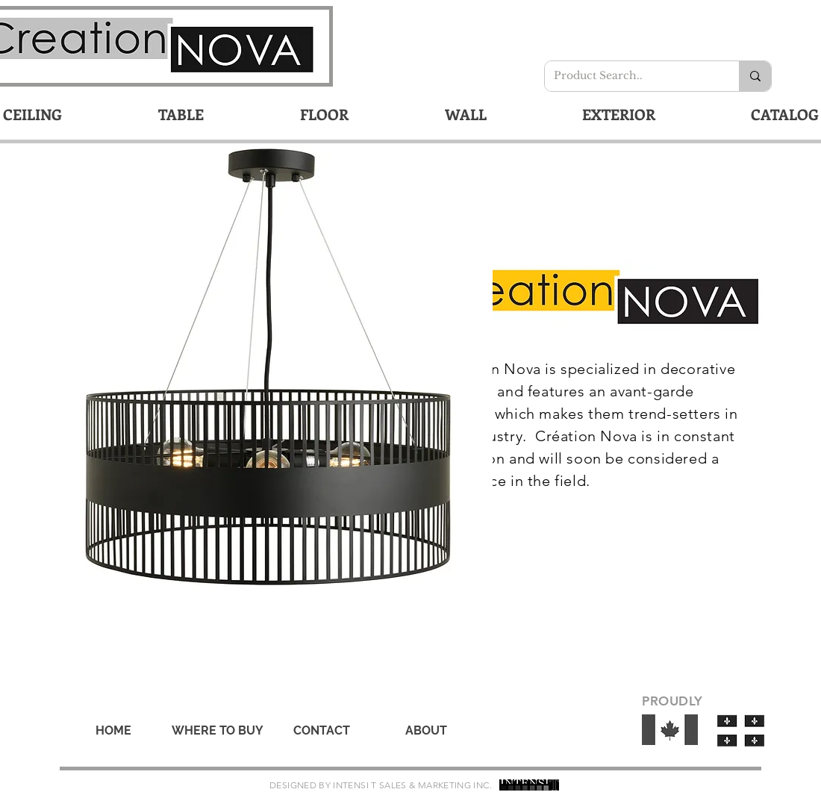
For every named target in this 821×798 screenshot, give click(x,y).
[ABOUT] (426, 731)
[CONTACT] (321, 731)
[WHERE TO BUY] (217, 731)
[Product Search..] (631, 76)
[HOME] (113, 731)
